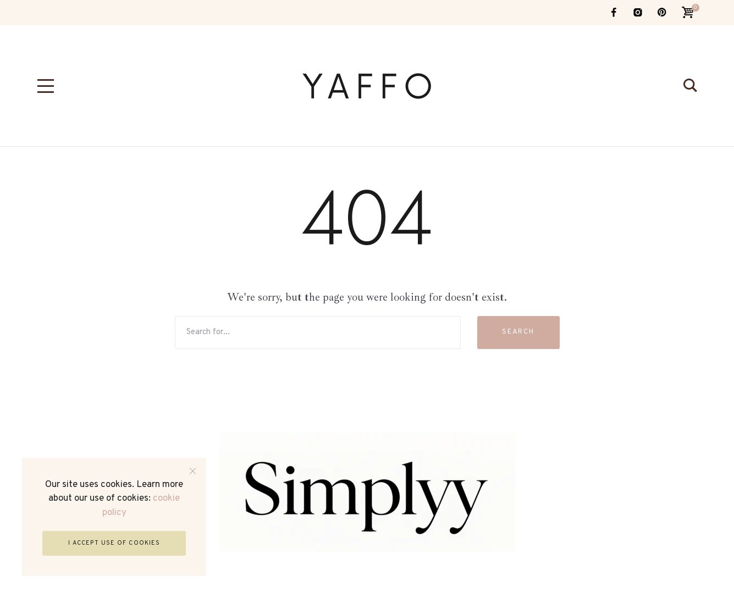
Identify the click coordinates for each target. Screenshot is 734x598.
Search (518, 332)
